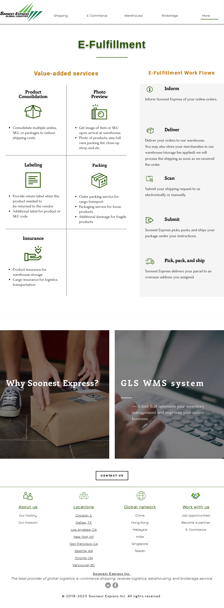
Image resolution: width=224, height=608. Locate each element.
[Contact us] (112, 475)
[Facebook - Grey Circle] (115, 585)
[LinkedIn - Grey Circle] (108, 585)
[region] (54, 394)
